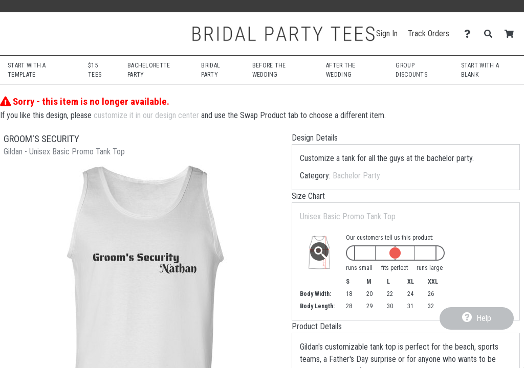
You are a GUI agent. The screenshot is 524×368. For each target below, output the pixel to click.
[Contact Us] (470, 34)
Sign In (387, 33)
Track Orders (428, 33)
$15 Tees (94, 70)
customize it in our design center (146, 115)
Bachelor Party (356, 175)
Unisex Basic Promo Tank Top (348, 216)
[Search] (491, 34)
